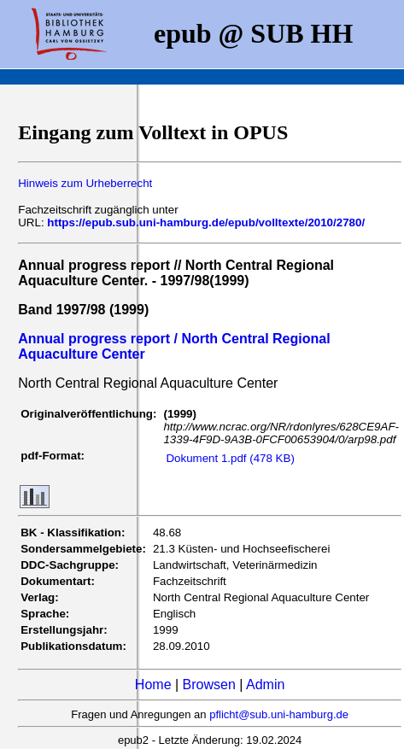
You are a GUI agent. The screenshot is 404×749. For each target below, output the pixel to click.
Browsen (209, 684)
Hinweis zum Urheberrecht (85, 183)
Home (153, 684)
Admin (265, 684)
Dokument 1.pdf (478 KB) (230, 458)
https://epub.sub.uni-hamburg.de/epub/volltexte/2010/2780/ (206, 222)
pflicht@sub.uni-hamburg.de (278, 714)
